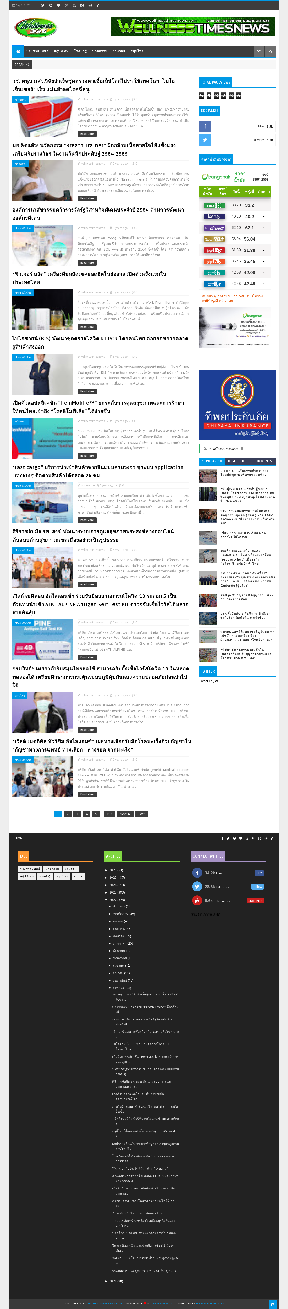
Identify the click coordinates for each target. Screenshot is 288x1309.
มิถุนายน (119, 950)
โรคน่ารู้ (80, 51)
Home (20, 838)
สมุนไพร (137, 51)
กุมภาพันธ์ (120, 980)
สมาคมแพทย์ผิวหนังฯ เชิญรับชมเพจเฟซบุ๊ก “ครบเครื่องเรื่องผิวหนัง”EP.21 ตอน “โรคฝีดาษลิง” (247, 636)
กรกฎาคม (120, 943)
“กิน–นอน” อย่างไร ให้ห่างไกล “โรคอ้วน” (140, 1168)
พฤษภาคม (120, 958)
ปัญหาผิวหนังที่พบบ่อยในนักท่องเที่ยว (137, 1213)
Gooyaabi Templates (210, 1303)
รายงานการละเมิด (205, 914)
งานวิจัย (119, 51)
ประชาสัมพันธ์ (37, 51)
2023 (113, 892)
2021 (113, 1281)
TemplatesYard (161, 1303)
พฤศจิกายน (121, 914)
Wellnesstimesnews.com (104, 1303)
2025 (113, 877)
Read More (87, 134)
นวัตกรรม (99, 51)
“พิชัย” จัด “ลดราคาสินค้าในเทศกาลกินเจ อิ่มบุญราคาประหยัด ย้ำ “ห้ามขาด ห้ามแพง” (246, 654)
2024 (113, 885)
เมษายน (119, 965)
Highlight (237, 461)
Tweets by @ (208, 681)
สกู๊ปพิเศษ (61, 51)
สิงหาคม (119, 936)
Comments (262, 461)
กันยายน (119, 928)
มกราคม (119, 988)
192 (109, 814)
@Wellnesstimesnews (223, 449)
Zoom (78, 876)
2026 (113, 870)
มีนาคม (118, 973)
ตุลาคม (118, 921)
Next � (125, 814)
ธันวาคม (119, 906)
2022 (113, 900)
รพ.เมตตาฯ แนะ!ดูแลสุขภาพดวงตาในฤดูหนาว (144, 1270)
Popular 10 (212, 461)
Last (141, 814)
